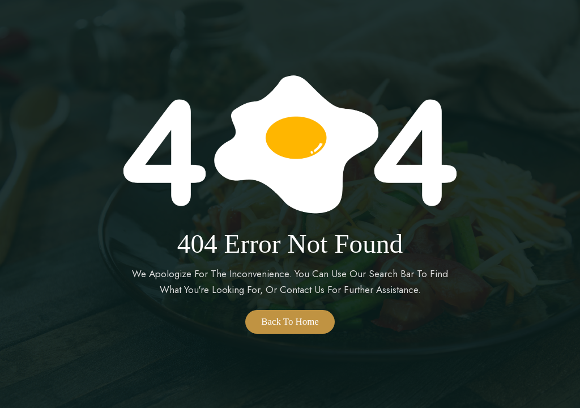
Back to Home (289, 321)
